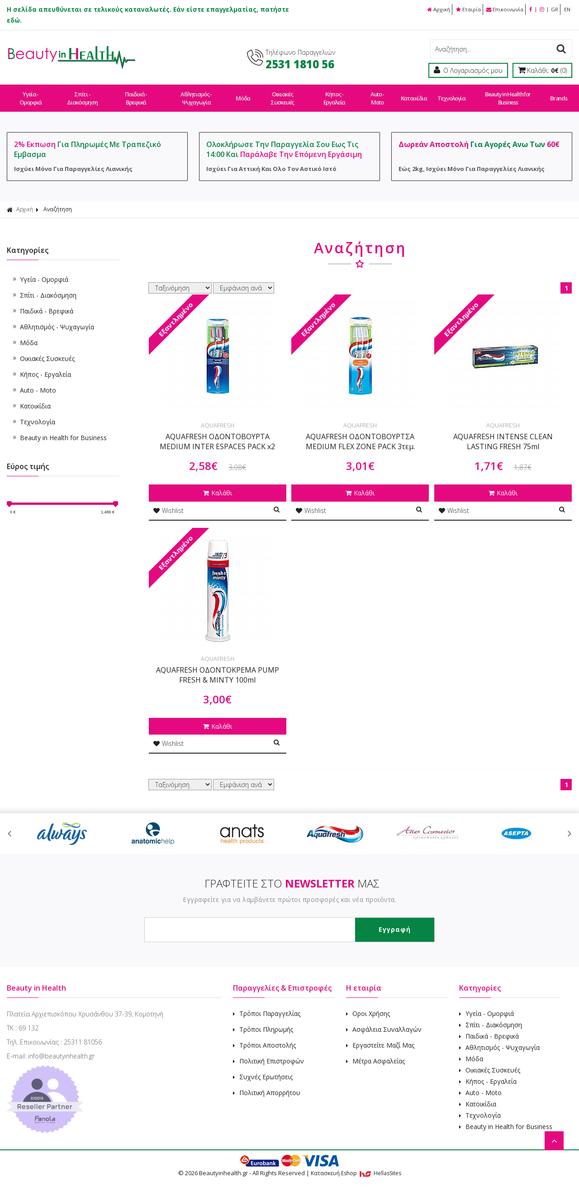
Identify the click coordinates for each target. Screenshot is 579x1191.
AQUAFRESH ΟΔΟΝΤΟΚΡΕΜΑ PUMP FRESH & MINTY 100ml (217, 666)
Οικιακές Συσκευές (282, 94)
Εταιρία (460, 9)
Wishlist (168, 502)
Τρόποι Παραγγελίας (266, 1005)
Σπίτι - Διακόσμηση (82, 94)
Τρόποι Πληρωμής (263, 1020)
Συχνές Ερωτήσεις (263, 1068)
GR (552, 9)
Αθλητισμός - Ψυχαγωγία (197, 94)
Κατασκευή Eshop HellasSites (356, 1164)
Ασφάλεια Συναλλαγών (384, 1020)
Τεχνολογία (449, 94)
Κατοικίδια (413, 94)
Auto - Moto (377, 94)
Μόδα (243, 94)
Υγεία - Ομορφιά (30, 94)
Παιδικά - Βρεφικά (136, 94)
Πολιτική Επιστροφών (268, 1052)
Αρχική (428, 9)
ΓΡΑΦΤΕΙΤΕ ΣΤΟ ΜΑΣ (292, 874)
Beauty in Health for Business (505, 94)
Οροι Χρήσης (368, 1005)
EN (566, 9)
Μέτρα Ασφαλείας (375, 1052)
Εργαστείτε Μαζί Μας (380, 1036)
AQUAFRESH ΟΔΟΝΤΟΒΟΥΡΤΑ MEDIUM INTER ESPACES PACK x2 (217, 433)
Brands (555, 94)
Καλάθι (217, 484)
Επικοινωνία (499, 9)
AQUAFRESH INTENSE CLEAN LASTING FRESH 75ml (503, 433)
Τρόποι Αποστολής (264, 1036)
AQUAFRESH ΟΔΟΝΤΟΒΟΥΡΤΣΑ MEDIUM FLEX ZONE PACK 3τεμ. (360, 433)
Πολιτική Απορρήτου (266, 1084)
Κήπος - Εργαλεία (334, 94)
